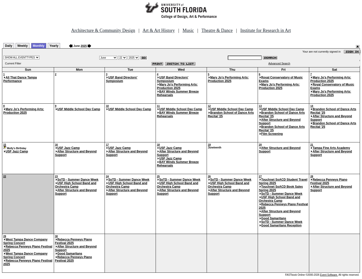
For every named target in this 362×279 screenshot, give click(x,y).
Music (188, 30)
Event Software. (329, 274)
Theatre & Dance (217, 30)
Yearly (54, 46)
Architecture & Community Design (103, 30)
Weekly (22, 46)
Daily (8, 46)
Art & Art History (159, 30)
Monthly (38, 46)
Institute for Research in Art (265, 30)
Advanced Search (279, 63)
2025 (84, 45)
